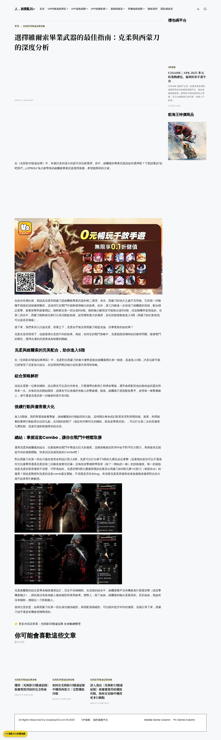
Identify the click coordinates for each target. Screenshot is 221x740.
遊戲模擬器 (116, 9)
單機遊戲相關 (135, 9)
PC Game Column (184, 720)
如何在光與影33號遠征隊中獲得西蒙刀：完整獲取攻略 (68, 689)
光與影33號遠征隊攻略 (34, 26)
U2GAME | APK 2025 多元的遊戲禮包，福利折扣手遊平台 (187, 76)
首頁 (42, 9)
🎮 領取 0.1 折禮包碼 (15, 733)
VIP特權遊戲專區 (57, 9)
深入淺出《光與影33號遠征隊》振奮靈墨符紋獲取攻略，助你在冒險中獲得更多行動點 (106, 691)
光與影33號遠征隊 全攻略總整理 (61, 624)
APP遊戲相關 (78, 9)
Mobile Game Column (157, 720)
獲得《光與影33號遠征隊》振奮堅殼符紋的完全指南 (31, 687)
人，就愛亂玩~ (25, 9)
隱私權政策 (167, 9)
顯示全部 (19, 642)
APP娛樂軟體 (98, 9)
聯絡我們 (152, 9)
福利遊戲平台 (100, 720)
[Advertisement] (88, 77)
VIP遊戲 (172, 67)
